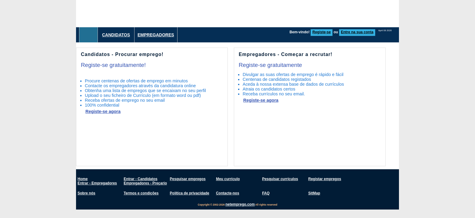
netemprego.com (240, 204)
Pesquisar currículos (280, 179)
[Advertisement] (288, 13)
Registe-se (321, 32)
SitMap (314, 193)
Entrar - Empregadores (97, 183)
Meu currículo (228, 179)
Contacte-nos (227, 193)
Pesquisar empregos (188, 179)
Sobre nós (86, 193)
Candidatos (116, 34)
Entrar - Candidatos (140, 179)
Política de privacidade (189, 193)
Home (83, 179)
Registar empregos (324, 179)
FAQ (266, 193)
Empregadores (156, 34)
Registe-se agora (103, 111)
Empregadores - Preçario (145, 183)
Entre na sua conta (357, 32)
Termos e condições (141, 193)
